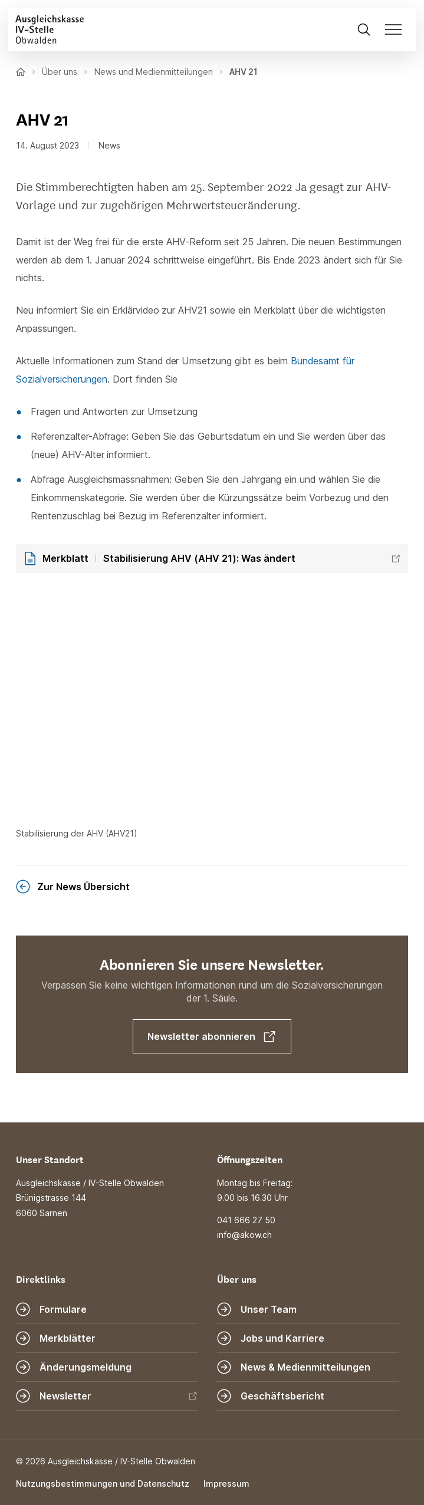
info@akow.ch (244, 1235)
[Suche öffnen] (364, 29)
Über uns (59, 72)
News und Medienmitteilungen (153, 72)
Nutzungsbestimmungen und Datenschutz (102, 1483)
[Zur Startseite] (46, 29)
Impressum (226, 1483)
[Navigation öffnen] (397, 29)
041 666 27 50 (246, 1220)
